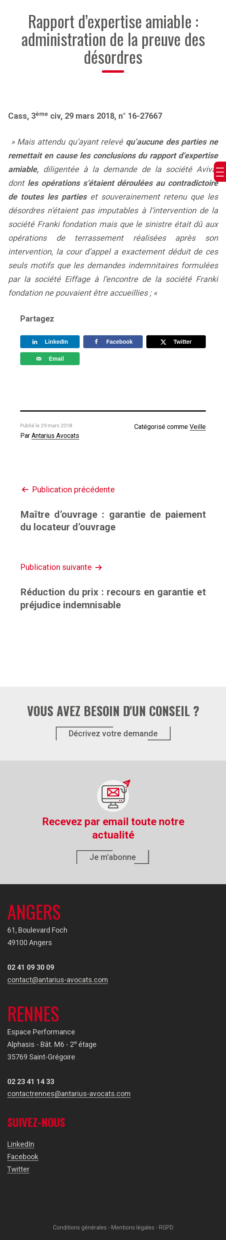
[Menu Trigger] (220, 172)
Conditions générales (80, 1226)
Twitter (18, 1168)
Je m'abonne (112, 857)
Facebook (22, 1156)
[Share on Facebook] (113, 341)
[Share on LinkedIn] (50, 341)
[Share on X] (176, 341)
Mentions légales (132, 1226)
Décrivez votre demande (113, 733)
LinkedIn (20, 1144)
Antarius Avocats (55, 435)
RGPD (166, 1226)
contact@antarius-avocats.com (57, 979)
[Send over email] (50, 358)
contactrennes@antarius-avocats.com (69, 1093)
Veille (198, 427)
